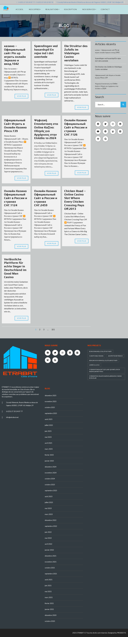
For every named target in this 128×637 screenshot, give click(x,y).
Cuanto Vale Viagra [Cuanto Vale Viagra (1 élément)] (96, 356)
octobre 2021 (50, 568)
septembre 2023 (51, 491)
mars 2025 (49, 449)
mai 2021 (48, 591)
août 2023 (48, 496)
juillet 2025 (49, 425)
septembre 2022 (51, 526)
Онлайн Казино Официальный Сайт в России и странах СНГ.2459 (45, 198)
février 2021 (49, 603)
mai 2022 (48, 538)
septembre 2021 (51, 574)
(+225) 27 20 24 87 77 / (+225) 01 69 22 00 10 (35, 2)
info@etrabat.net (12, 417)
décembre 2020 (50, 615)
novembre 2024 (50, 473)
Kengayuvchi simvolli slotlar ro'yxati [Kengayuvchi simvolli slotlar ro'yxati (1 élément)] (103, 360)
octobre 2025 (50, 407)
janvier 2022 (49, 550)
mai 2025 (48, 437)
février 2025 (49, 455)
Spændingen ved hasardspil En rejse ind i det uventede (46, 51)
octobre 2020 (50, 621)
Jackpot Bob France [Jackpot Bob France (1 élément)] (115, 356)
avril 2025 (48, 443)
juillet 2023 (49, 502)
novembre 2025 (50, 401)
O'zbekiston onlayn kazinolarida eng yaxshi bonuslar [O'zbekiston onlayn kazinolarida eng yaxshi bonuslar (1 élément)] (105, 377)
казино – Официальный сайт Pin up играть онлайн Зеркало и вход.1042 (15, 54)
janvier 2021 (49, 609)
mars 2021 (49, 597)
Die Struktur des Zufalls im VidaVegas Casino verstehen (76, 53)
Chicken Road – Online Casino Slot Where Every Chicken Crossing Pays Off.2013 (75, 199)
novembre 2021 (50, 562)
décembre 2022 (50, 520)
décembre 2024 (50, 467)
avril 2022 (48, 544)
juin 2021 (48, 586)
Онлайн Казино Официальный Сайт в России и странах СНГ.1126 (75, 127)
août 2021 (48, 580)
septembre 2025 (51, 413)
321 (53, 329)
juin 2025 (48, 431)
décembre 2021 (50, 556)
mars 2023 (49, 514)
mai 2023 (48, 508)
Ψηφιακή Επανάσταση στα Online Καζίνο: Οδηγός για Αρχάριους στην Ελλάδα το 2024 (46, 129)
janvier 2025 (49, 461)
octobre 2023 (50, 485)
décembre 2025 (50, 396)
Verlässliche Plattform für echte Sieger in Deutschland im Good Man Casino (15, 268)
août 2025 (48, 419)
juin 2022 (48, 532)
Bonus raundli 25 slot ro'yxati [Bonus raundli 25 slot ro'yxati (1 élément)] (100, 351)
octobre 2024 (50, 479)
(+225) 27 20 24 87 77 (14, 411)
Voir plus (21, 96)
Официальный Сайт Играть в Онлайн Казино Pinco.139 (15, 125)
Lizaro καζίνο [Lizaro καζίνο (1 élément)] (94, 365)
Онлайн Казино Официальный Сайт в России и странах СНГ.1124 (15, 198)
